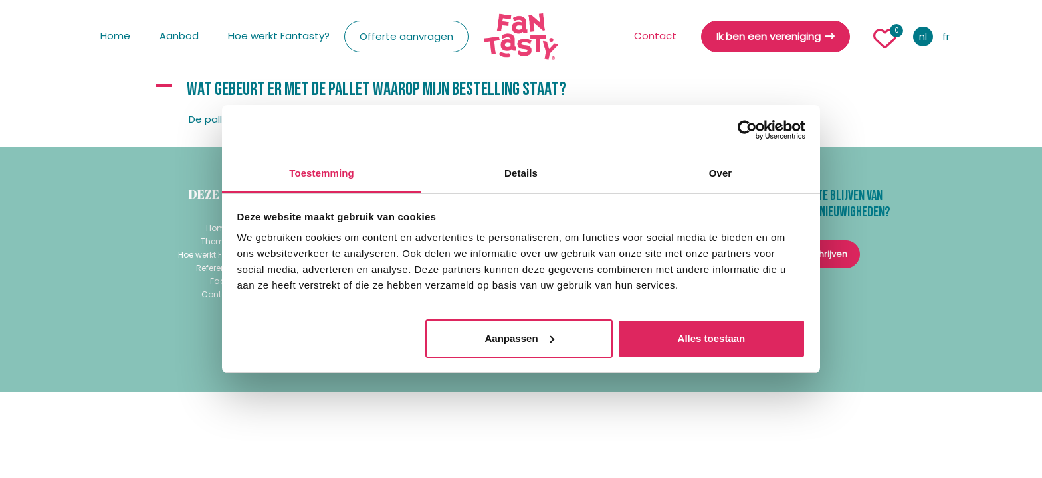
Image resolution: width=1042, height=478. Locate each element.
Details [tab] (521, 173)
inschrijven (824, 254)
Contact (655, 35)
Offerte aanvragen (406, 36)
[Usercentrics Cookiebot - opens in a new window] (747, 130)
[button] (521, 89)
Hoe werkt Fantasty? (279, 35)
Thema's (218, 241)
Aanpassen (519, 338)
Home (115, 35)
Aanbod (179, 35)
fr (946, 36)
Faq (218, 281)
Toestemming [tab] (321, 173)
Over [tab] (720, 173)
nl (923, 36)
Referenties (218, 268)
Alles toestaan (712, 338)
